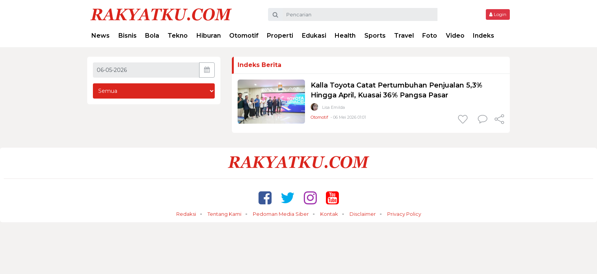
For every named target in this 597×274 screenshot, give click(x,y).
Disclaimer (363, 214)
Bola (152, 35)
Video (455, 35)
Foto (429, 35)
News (100, 35)
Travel (404, 35)
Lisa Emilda (333, 107)
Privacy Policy (404, 214)
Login (497, 14)
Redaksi (186, 214)
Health (345, 35)
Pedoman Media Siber (281, 214)
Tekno (178, 35)
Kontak (329, 214)
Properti (280, 35)
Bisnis (127, 35)
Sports (375, 35)
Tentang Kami (224, 214)
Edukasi (314, 35)
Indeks (483, 35)
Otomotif (244, 35)
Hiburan (208, 35)
